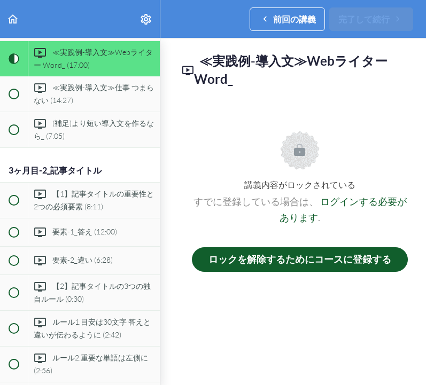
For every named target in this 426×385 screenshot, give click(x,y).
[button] (13, 19)
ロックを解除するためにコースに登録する (299, 259)
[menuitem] (146, 19)
